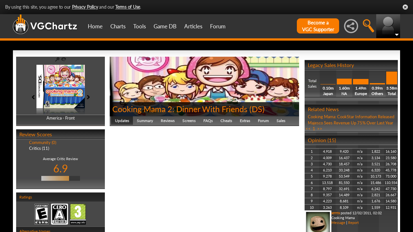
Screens (189, 120)
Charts (118, 26)
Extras (245, 120)
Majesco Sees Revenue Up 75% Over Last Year (350, 122)
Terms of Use (127, 7)
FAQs (208, 120)
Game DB (165, 26)
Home (95, 26)
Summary (145, 120)
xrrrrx (335, 213)
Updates (122, 120)
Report (353, 222)
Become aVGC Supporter (318, 26)
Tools (139, 26)
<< (308, 128)
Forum (218, 26)
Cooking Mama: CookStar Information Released (351, 116)
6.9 (60, 168)
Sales (281, 120)
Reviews (168, 120)
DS (257, 109)
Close (405, 7)
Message (338, 222)
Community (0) (42, 142)
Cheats (226, 120)
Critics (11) (39, 148)
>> (319, 128)
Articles (193, 26)
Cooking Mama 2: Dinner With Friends (179, 109)
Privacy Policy (85, 7)
